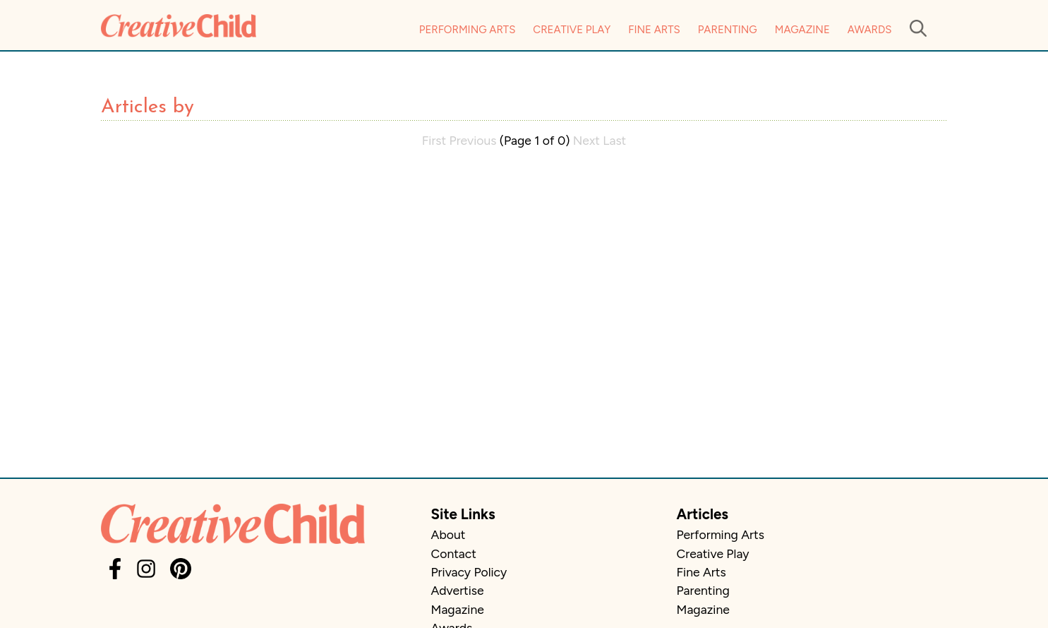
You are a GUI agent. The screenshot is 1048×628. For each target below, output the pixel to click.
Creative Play (571, 29)
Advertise (457, 590)
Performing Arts (467, 29)
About (448, 534)
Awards (870, 29)
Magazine (802, 29)
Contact (453, 553)
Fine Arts (654, 29)
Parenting (727, 29)
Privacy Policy (469, 571)
